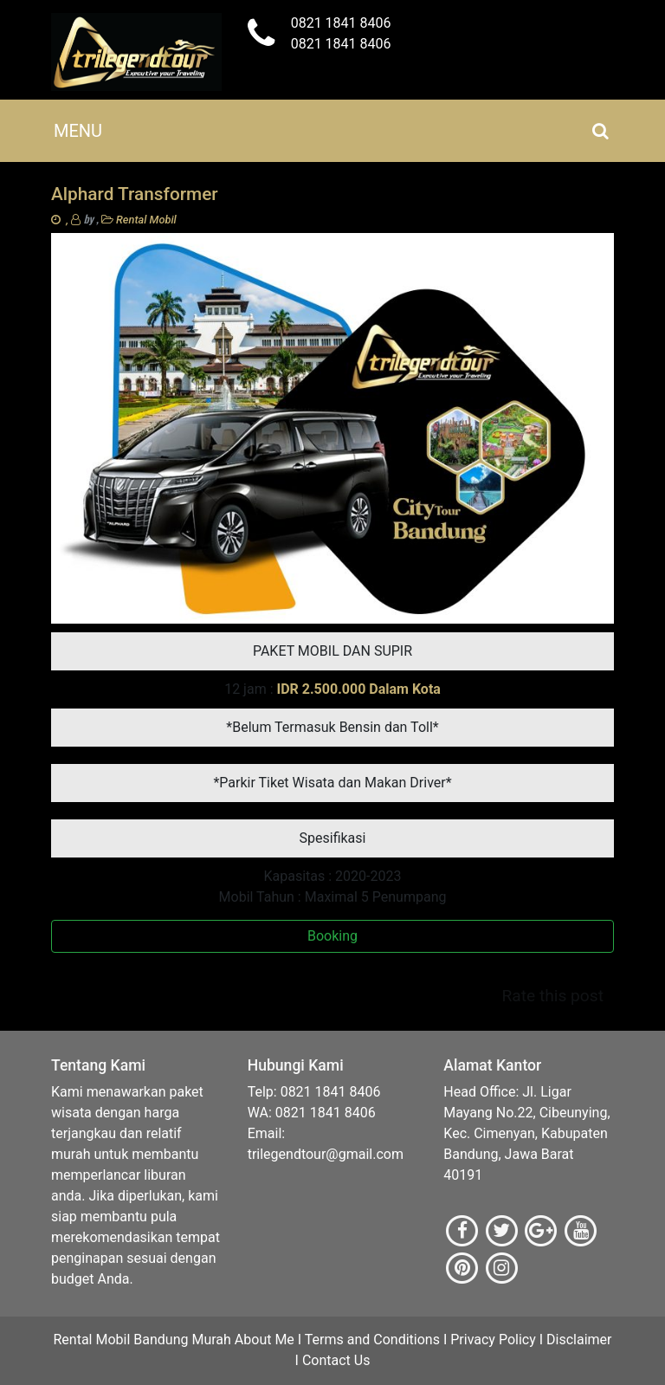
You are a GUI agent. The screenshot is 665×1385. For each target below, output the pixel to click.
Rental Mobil (146, 219)
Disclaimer (578, 1339)
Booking (332, 936)
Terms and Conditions (372, 1339)
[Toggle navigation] (78, 130)
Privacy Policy (493, 1339)
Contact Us (336, 1360)
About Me (264, 1339)
